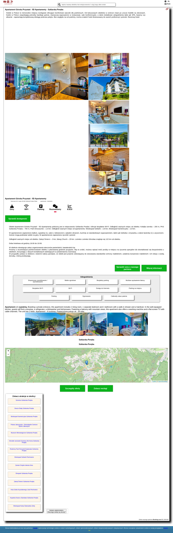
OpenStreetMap (162, 381)
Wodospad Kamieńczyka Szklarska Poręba (24, 416)
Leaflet (154, 381)
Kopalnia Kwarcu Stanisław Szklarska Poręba (24, 498)
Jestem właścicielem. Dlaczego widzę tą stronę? (56, 511)
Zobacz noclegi (100, 388)
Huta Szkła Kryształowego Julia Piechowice (24, 489)
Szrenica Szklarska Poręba (24, 400)
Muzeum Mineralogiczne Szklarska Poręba (24, 433)
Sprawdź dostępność (17, 219)
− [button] (8, 354)
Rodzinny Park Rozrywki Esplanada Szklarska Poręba (24, 449)
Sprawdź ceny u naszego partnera (127, 268)
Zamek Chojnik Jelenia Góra (24, 465)
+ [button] (8, 351)
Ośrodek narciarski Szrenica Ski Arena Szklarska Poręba (24, 441)
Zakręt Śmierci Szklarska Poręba (24, 481)
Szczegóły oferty (72, 388)
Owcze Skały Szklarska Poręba (24, 408)
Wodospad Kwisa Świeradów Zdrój (24, 506)
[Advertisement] (86, 35)
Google (35, 528)
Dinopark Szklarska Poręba (24, 473)
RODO (166, 528)
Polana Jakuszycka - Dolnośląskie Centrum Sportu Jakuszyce (24, 425)
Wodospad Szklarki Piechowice (24, 457)
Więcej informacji (154, 268)
